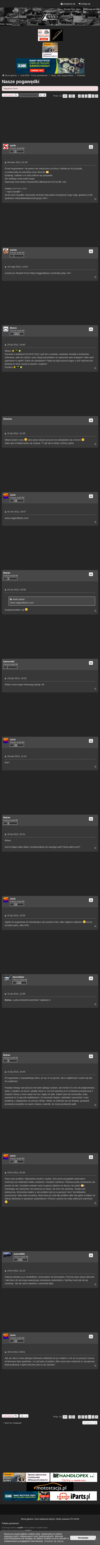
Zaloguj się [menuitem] (84, 4)
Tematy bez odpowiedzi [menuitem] (73, 9)
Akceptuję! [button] (83, 1538)
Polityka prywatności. (10, 1523)
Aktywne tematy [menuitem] (92, 9)
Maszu (13, 328)
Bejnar (6, 573)
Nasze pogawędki (20, 81)
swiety (13, 250)
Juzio (13, 495)
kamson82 (8, 661)
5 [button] (82, 96)
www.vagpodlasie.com (16, 518)
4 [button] (79, 96)
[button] (65, 96)
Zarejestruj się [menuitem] (68, 4)
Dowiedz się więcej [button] (53, 1541)
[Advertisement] (50, 121)
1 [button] (73, 96)
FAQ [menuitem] (2, 24)
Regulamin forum (10, 88)
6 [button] (86, 96)
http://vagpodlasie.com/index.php (48, 273)
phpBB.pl (28, 1530)
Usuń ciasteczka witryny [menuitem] (45, 1519)
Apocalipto (18, 977)
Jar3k (13, 145)
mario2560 (19, 1254)
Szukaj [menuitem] (9, 24)
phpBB (20, 1528)
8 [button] (92, 96)
